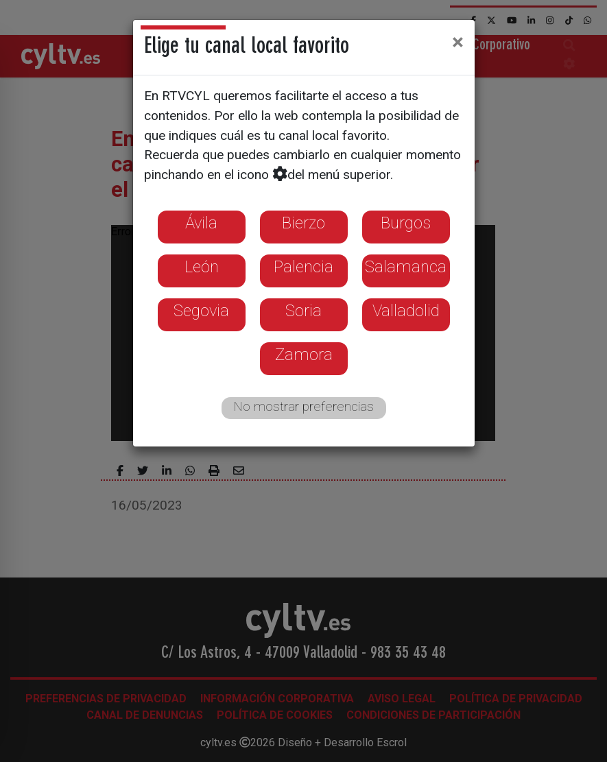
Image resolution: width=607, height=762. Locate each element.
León (202, 266)
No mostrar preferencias (303, 406)
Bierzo (303, 223)
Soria (303, 310)
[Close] (458, 42)
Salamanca (406, 266)
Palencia (303, 266)
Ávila (201, 223)
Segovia (201, 310)
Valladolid (406, 310)
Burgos (406, 223)
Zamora (304, 354)
